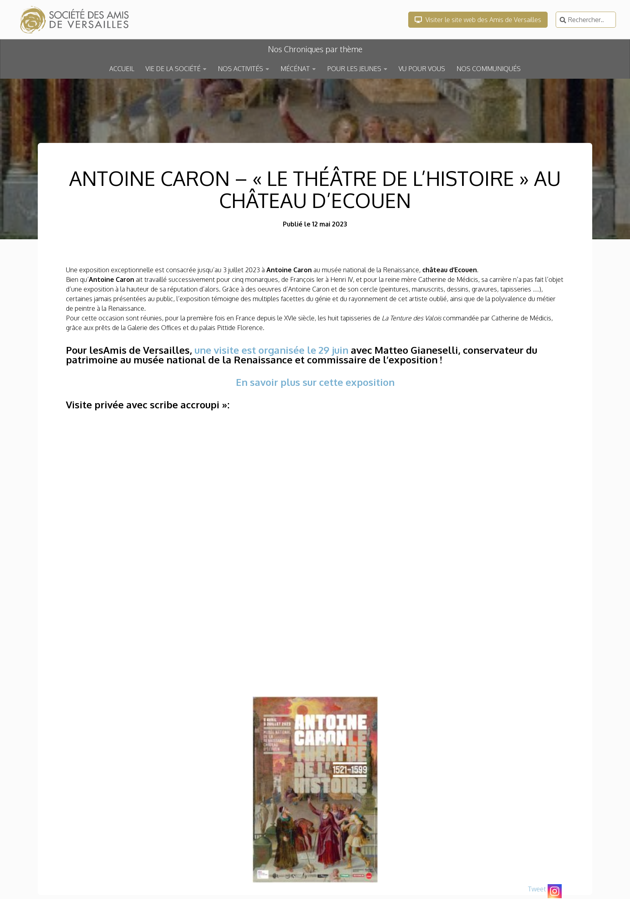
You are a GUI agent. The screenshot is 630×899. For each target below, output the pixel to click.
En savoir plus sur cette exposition (315, 382)
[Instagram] (555, 891)
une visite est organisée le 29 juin (271, 350)
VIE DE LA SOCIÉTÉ (172, 69)
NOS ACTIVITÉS (240, 69)
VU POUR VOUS (422, 69)
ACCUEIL (121, 69)
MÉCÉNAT (295, 69)
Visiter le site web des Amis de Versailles (478, 20)
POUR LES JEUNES (354, 69)
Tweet (537, 889)
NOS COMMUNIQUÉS (488, 69)
